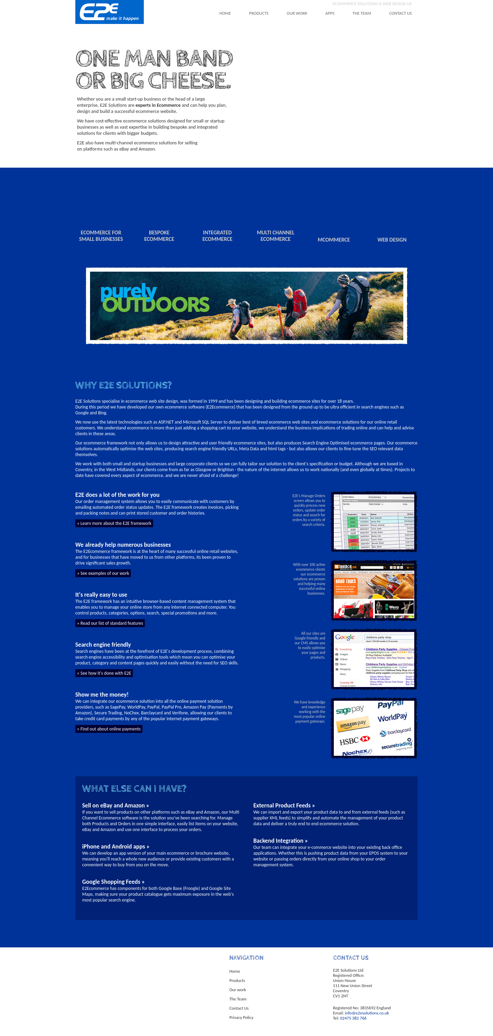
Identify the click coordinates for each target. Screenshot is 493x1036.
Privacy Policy (241, 1017)
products (259, 13)
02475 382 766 (353, 1018)
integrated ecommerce (217, 235)
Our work (237, 989)
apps (329, 13)
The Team (237, 998)
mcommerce (334, 239)
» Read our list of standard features (110, 623)
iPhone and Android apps (113, 846)
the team (362, 13)
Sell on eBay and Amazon (113, 805)
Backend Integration (278, 840)
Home (234, 971)
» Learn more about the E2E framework (114, 523)
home (225, 13)
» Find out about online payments (109, 729)
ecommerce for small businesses (101, 235)
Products (237, 980)
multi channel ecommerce (275, 235)
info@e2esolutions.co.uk (367, 1012)
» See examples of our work (103, 573)
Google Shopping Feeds (111, 881)
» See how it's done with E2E (104, 673)
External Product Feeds (282, 805)
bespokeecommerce (159, 235)
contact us (400, 13)
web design (391, 239)
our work (297, 13)
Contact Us (239, 1008)
